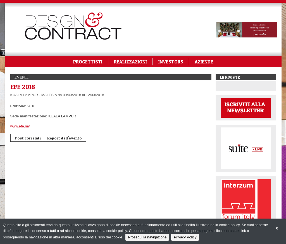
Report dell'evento (64, 138)
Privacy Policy (185, 237)
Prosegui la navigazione (147, 237)
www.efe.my (20, 126)
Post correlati (28, 138)
